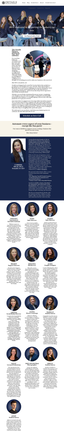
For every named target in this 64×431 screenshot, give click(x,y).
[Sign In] (47, 8)
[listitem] (32, 228)
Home (24, 2)
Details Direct (34, 2)
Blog (28, 2)
